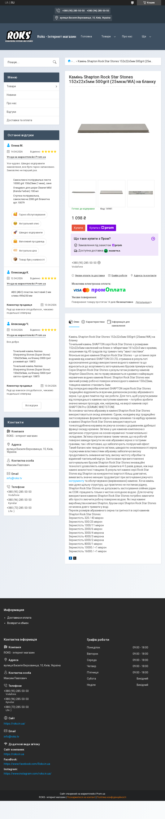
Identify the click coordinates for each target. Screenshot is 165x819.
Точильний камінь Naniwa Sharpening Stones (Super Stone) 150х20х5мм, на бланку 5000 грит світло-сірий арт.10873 (32, 371)
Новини (11, 94)
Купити (78, 227)
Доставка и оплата (19, 617)
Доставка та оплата (19, 120)
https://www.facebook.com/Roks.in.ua (27, 763)
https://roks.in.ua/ (14, 723)
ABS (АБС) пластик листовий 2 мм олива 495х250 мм (31, 294)
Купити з (101, 228)
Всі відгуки (31, 405)
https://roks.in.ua (14, 754)
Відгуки (11, 111)
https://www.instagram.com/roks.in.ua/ (27, 773)
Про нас (127, 36)
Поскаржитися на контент (81, 797)
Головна (86, 36)
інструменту (76, 480)
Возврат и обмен (17, 623)
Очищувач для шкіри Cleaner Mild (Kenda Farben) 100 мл (32, 189)
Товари (106, 36)
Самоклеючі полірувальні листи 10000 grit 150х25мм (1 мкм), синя (32, 181)
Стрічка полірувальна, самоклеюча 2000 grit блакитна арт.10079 (31, 199)
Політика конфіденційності (111, 797)
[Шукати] (54, 62)
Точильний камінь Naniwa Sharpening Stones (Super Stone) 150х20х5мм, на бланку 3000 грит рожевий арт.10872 (32, 356)
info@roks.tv (14, 478)
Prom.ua (100, 793)
